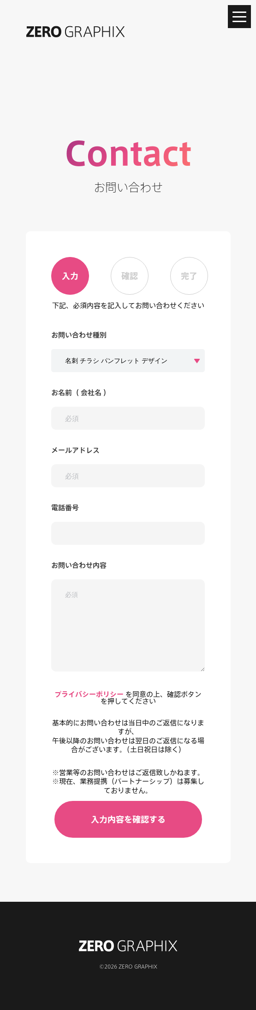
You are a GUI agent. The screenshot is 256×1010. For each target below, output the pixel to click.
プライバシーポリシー (89, 694)
